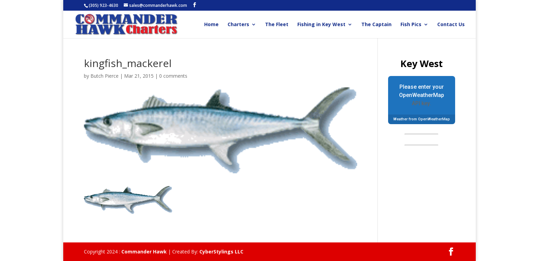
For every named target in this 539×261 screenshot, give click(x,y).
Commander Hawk (144, 251)
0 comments (173, 76)
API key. (421, 103)
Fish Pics (410, 25)
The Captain (376, 25)
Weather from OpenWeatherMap (421, 119)
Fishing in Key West (321, 25)
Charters (238, 25)
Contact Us (451, 25)
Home (211, 25)
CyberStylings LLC (221, 251)
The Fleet (276, 25)
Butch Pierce (104, 76)
